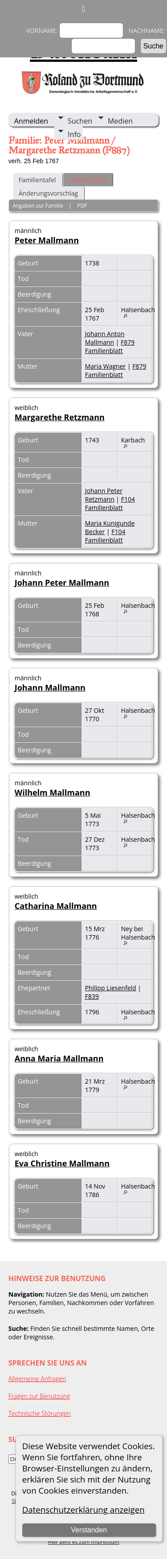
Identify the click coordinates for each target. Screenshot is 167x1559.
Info (74, 134)
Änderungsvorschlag (48, 193)
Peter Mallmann (47, 240)
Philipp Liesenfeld (110, 988)
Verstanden (89, 1530)
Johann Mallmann (50, 687)
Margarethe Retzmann (60, 417)
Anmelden (31, 121)
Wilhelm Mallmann (52, 792)
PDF (82, 205)
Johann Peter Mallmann (62, 582)
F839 (92, 996)
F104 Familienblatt (110, 503)
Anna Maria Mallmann (59, 1058)
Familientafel (37, 180)
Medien (120, 121)
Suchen (80, 121)
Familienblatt (87, 180)
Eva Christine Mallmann (62, 1163)
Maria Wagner (105, 366)
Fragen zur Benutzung (39, 1396)
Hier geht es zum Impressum (83, 1542)
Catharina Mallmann (56, 905)
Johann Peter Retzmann (103, 494)
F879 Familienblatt (110, 346)
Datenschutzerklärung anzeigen (83, 1509)
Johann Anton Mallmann (105, 337)
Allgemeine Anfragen (37, 1378)
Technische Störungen (39, 1413)
